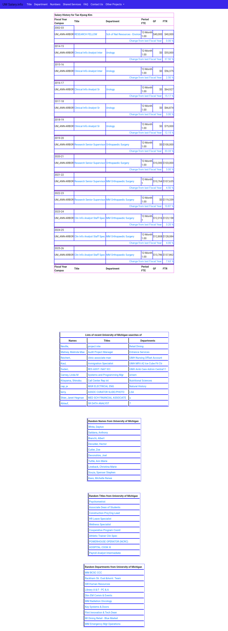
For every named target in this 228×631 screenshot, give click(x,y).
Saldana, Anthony (98, 432)
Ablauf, (65, 403)
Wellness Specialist (100, 524)
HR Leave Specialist (100, 518)
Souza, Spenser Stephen (101, 472)
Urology (110, 52)
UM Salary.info (13, 4)
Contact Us (97, 4)
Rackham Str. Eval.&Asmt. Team (103, 578)
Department (41, 4)
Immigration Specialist (100, 363)
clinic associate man (99, 357)
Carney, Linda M (70, 374)
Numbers (55, 4)
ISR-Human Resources (97, 584)
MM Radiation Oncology (98, 601)
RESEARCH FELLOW (85, 34)
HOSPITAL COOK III (100, 547)
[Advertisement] (114, 308)
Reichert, (65, 357)
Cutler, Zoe (94, 449)
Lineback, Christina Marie (102, 466)
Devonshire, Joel (97, 455)
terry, (63, 392)
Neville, (65, 346)
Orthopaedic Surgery (117, 144)
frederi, (64, 369)
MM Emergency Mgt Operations (102, 623)
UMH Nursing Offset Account (145, 357)
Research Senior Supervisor (89, 144)
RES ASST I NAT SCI (99, 369)
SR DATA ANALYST (98, 403)
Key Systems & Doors (97, 606)
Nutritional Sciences (140, 380)
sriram (132, 374)
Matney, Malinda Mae (73, 352)
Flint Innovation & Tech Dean (101, 612)
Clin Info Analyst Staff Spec (89, 218)
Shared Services (72, 4)
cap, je (64, 386)
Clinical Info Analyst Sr (87, 89)
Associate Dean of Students (104, 507)
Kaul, (63, 363)
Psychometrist (97, 501)
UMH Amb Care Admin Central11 (147, 369)
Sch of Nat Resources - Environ (123, 34)
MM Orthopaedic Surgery (120, 181)
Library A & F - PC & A (97, 589)
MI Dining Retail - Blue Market (101, 618)
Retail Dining (136, 346)
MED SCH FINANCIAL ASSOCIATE (107, 397)
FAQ (86, 4)
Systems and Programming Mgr (106, 374)
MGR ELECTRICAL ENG (101, 386)
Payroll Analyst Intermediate (105, 552)
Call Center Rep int (98, 380)
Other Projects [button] (114, 4)
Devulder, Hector (97, 443)
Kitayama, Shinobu (71, 380)
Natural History (137, 386)
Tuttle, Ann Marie (97, 461)
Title (29, 4)
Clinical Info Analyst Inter (88, 52)
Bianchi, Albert (96, 438)
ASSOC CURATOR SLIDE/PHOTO (106, 392)
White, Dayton (96, 426)
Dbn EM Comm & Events (98, 595)
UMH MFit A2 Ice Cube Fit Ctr (145, 363)
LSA (131, 392)
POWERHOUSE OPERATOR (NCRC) (108, 541)
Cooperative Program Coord (104, 530)
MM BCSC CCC (93, 572)
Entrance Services (139, 352)
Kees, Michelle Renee (100, 478)
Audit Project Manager (100, 352)
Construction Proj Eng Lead (104, 513)
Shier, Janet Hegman (72, 397)
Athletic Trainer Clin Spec (103, 535)
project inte (94, 346)
